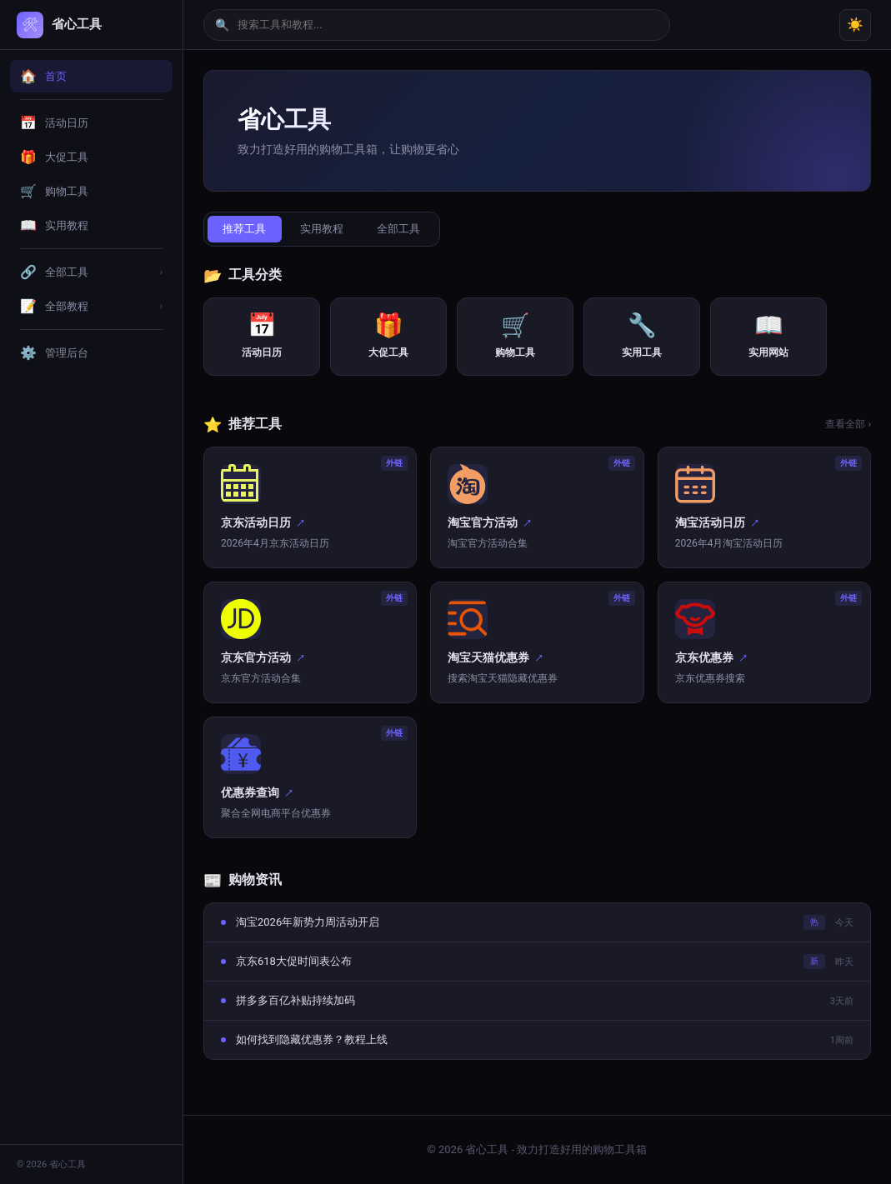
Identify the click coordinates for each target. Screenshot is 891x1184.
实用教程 (326, 229)
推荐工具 (246, 229)
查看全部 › (848, 426)
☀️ (855, 24)
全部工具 (406, 229)
